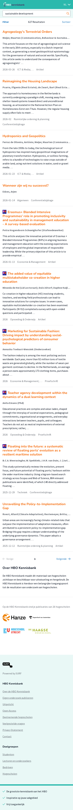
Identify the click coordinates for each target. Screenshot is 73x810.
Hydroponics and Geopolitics (24, 136)
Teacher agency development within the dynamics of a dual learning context (35, 395)
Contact (7, 736)
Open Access (9, 710)
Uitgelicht (8, 704)
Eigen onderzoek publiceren (18, 697)
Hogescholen (10, 773)
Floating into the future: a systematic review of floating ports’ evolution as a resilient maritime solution (33, 450)
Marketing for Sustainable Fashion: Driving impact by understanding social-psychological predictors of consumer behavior (32, 337)
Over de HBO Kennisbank (16, 691)
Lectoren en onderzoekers (17, 760)
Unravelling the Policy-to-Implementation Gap (34, 506)
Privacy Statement (13, 730)
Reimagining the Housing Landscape (30, 81)
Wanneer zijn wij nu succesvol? (26, 185)
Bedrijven (8, 767)
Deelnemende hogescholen (17, 717)
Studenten (8, 754)
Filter (6, 21)
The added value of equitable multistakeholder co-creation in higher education (31, 277)
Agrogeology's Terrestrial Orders (27, 32)
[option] (36, 625)
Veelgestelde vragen (14, 723)
